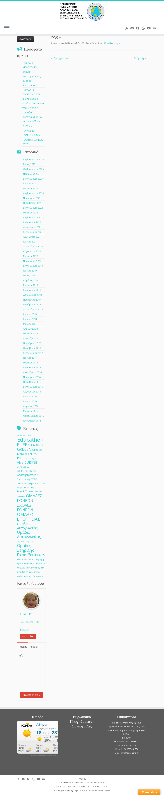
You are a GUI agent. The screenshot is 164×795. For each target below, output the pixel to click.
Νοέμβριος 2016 (32, 377)
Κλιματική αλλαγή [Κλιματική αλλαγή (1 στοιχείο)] (25, 487)
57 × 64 (107, 43)
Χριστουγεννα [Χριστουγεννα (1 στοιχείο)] (23, 563)
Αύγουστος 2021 (32, 236)
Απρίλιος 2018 (30, 328)
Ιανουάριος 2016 (32, 420)
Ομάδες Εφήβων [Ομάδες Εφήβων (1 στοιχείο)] (24, 541)
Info (21, 655)
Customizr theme (101, 790)
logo (117, 43)
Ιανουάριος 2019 (32, 290)
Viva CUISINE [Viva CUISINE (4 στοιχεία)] (27, 462)
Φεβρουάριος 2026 (33, 159)
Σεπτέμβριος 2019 (33, 265)
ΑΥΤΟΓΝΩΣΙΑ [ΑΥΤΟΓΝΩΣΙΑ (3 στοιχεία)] (26, 471)
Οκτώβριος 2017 (32, 348)
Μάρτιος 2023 (30, 188)
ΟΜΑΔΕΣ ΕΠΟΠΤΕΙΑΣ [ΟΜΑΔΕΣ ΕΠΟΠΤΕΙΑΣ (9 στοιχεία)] (28, 516)
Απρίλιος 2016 (30, 406)
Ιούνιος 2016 (30, 401)
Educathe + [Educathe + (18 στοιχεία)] (30, 439)
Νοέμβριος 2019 (32, 261)
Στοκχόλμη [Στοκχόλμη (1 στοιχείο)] (39, 559)
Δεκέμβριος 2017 (32, 338)
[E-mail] (133, 28)
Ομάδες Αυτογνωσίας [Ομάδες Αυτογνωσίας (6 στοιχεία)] (29, 534)
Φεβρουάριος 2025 (33, 169)
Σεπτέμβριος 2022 (33, 207)
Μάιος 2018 (29, 323)
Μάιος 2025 (29, 164)
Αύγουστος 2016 (32, 391)
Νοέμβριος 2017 (32, 343)
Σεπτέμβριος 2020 (33, 246)
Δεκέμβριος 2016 (32, 372)
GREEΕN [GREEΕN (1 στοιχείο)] (33, 454)
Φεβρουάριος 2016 (33, 415)
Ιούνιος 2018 (30, 319)
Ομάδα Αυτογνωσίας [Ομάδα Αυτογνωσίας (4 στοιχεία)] (27, 525)
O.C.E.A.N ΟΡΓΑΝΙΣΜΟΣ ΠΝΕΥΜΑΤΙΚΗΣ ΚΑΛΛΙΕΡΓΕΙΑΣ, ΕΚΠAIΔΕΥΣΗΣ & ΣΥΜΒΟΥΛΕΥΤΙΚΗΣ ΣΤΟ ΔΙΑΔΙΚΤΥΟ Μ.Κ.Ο (82, 784)
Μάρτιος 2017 (30, 362)
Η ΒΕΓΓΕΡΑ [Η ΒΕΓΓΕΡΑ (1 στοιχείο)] (40, 483)
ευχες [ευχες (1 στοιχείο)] (33, 563)
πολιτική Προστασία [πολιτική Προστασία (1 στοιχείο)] (33, 576)
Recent (23, 646)
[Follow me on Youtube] (150, 28)
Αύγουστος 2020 (32, 251)
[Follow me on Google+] (144, 28)
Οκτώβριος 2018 (32, 304)
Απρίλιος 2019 (30, 280)
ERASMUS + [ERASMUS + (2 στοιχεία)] (38, 445)
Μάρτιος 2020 (30, 256)
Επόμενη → (140, 58)
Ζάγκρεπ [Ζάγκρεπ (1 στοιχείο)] (30, 483)
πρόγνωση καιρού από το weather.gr (44, 755)
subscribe (27, 636)
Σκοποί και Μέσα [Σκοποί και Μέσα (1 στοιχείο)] (25, 559)
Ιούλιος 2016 (30, 396)
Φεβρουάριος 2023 (33, 193)
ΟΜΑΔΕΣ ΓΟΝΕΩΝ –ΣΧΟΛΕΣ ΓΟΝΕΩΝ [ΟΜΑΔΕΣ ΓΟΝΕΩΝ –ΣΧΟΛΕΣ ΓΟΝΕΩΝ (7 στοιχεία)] (29, 502)
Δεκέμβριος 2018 (32, 294)
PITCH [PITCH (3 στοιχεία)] (21, 458)
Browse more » (31, 695)
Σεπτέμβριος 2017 (33, 352)
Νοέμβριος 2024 (32, 173)
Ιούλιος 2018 (30, 314)
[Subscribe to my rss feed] (127, 28)
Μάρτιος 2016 (30, 411)
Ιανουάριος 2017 (32, 367)
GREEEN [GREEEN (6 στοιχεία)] (24, 449)
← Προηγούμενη (60, 58)
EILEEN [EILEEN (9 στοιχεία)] (23, 445)
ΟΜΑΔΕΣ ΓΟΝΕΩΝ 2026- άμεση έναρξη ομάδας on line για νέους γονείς (33, 99)
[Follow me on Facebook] (139, 28)
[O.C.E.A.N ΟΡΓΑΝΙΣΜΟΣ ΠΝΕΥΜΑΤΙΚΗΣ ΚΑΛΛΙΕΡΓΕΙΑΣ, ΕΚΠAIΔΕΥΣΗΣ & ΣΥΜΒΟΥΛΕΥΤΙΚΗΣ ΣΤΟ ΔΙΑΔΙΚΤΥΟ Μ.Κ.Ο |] (82, 12)
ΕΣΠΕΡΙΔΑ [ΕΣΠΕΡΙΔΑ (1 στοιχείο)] (21, 483)
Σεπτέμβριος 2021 (33, 232)
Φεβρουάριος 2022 (33, 217)
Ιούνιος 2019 (30, 270)
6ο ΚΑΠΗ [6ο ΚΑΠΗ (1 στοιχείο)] (21, 435)
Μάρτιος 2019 (30, 285)
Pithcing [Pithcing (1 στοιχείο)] (30, 458)
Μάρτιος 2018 (30, 333)
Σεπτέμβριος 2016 (33, 386)
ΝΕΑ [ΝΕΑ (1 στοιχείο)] (31, 491)
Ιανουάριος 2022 (32, 222)
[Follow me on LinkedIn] (155, 28)
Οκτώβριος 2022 (32, 202)
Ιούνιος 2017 (30, 357)
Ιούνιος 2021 (30, 241)
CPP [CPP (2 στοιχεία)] (28, 435)
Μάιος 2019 (29, 275)
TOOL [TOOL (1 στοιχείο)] (37, 458)
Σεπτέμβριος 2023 (33, 178)
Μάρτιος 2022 (30, 212)
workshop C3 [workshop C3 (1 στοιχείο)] (23, 467)
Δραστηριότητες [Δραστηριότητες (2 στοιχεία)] (26, 475)
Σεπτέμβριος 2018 (33, 309)
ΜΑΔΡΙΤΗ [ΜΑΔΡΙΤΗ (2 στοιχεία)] (23, 491)
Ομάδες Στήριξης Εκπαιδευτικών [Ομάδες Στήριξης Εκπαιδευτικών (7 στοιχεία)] (31, 550)
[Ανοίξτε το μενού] (7, 28)
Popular (33, 646)
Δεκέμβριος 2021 (32, 227)
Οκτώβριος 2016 (32, 382)
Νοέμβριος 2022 (32, 198)
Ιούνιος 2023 (30, 183)
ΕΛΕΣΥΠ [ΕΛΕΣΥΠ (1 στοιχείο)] (34, 479)
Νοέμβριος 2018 (32, 299)
